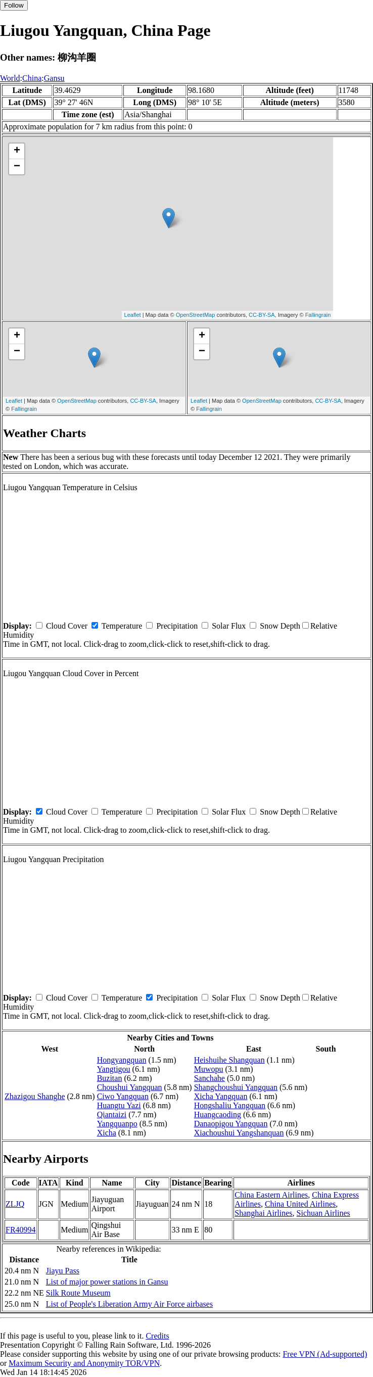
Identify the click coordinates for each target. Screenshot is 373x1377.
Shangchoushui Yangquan (235, 1087)
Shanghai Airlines (263, 1213)
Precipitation (177, 626)
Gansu (54, 78)
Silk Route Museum (78, 1293)
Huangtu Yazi (119, 1105)
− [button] (17, 166)
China (31, 78)
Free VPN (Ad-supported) (325, 1354)
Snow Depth (280, 626)
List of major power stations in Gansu (107, 1281)
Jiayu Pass (62, 1270)
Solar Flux (229, 626)
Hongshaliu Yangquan (229, 1105)
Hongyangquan (122, 1060)
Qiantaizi (112, 1114)
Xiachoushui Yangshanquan (239, 1132)
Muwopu (208, 1069)
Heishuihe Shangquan (229, 1060)
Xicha (106, 1132)
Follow (14, 5)
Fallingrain (318, 315)
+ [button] (17, 151)
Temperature (122, 626)
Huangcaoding (217, 1114)
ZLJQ (15, 1204)
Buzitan (109, 1078)
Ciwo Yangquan (123, 1096)
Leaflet (132, 315)
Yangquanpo (117, 1123)
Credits (157, 1336)
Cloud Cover (66, 626)
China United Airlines (300, 1204)
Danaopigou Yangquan (231, 1123)
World (10, 78)
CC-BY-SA (262, 315)
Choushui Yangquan (129, 1087)
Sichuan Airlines (323, 1213)
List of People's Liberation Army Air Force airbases (129, 1304)
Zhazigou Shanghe (35, 1096)
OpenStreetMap (195, 315)
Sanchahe (209, 1078)
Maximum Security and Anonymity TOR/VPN (84, 1363)
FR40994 (21, 1229)
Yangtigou (113, 1069)
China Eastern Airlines (271, 1195)
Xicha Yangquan (221, 1096)
